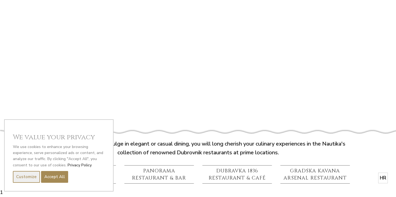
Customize (26, 177)
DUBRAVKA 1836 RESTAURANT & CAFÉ (237, 174)
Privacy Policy (80, 165)
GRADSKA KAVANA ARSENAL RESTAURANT (315, 174)
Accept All (54, 177)
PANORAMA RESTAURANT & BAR (159, 174)
